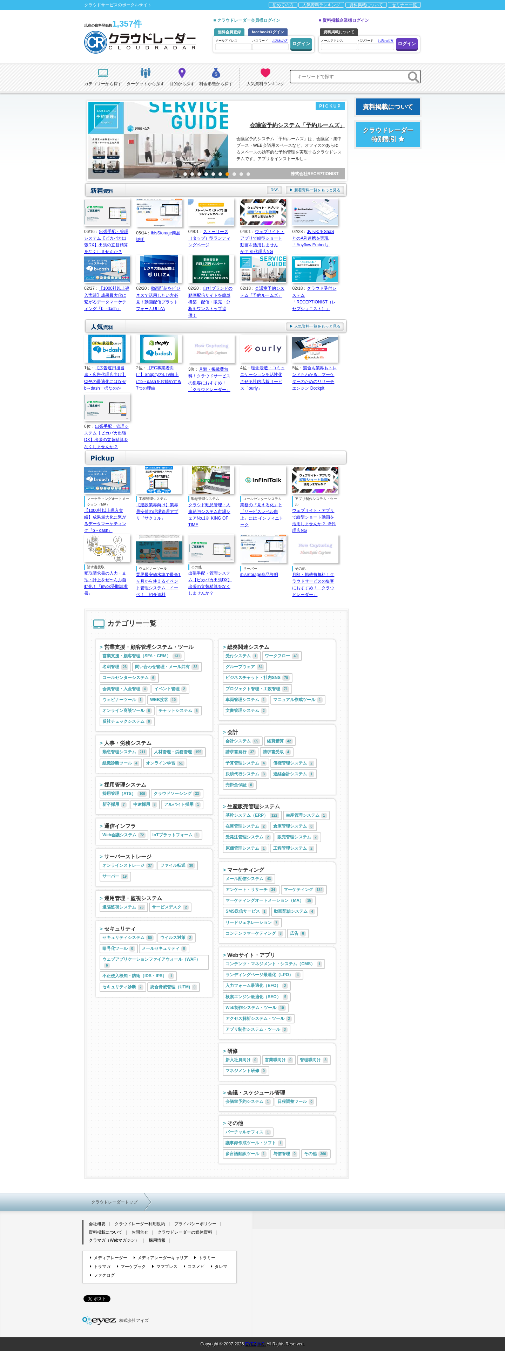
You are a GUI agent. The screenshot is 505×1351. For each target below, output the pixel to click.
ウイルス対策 (176, 938)
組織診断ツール (120, 763)
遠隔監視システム (123, 907)
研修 (232, 1051)
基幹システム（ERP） (252, 815)
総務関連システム (248, 647)
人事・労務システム (128, 743)
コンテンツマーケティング (254, 934)
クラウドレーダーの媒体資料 (184, 1232)
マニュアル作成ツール (298, 700)
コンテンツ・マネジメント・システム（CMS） (273, 964)
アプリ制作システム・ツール (256, 1030)
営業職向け (279, 1060)
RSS (274, 190)
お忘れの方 (280, 40)
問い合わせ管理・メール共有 (167, 667)
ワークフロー (282, 656)
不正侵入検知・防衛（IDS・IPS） (138, 976)
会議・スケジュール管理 (256, 1093)
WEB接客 (163, 700)
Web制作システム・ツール (255, 1008)
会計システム (242, 741)
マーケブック (131, 1266)
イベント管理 (170, 689)
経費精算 (280, 741)
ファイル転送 (177, 866)
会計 (232, 732)
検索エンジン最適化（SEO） (256, 997)
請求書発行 (240, 752)
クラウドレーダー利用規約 (140, 1223)
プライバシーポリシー (195, 1223)
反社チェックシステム (127, 722)
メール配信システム (248, 879)
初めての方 (283, 4)
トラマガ (100, 1266)
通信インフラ (120, 826)
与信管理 (285, 1154)
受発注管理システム (248, 837)
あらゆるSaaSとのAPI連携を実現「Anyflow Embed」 (313, 238)
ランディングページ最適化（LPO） (262, 975)
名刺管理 (115, 667)
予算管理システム (246, 763)
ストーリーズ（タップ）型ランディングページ (209, 238)
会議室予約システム (248, 1102)
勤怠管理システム (124, 752)
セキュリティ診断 (122, 987)
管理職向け (314, 1060)
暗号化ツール (118, 949)
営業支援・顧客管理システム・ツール (149, 647)
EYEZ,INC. (255, 1344)
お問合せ (140, 1232)
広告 (298, 934)
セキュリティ (120, 929)
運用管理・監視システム (133, 898)
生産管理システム (306, 815)
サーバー (115, 876)
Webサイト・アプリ (251, 955)
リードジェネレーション (252, 923)
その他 (235, 1123)
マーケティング (245, 870)
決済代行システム (246, 774)
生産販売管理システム (253, 806)
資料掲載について (366, 4)
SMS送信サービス (246, 911)
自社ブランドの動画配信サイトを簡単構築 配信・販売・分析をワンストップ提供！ (210, 302)
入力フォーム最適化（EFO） (256, 986)
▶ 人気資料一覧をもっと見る (315, 326)
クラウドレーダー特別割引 (388, 135)
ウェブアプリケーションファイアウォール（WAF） (151, 962)
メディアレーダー (108, 1257)
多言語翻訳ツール (246, 1154)
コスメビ (194, 1266)
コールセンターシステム (129, 678)
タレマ (219, 1266)
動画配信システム (294, 911)
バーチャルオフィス (248, 1132)
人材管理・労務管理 (178, 752)
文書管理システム (246, 711)
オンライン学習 (165, 763)
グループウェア (244, 667)
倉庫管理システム (293, 826)
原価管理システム (246, 848)
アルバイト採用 (182, 805)
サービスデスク (170, 907)
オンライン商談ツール (127, 711)
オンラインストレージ (128, 866)
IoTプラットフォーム (176, 835)
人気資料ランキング (321, 4)
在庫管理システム (246, 826)
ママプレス (164, 1266)
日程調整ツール (295, 1102)
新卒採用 (114, 805)
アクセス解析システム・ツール (258, 1019)
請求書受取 (277, 752)
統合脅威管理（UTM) (173, 987)
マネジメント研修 (246, 1071)
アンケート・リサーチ (251, 890)
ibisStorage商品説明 (259, 574)
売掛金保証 (239, 785)
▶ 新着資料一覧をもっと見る (315, 190)
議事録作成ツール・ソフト (254, 1143)
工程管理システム (293, 848)
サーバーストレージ (128, 856)
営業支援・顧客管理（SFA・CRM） (142, 656)
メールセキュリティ (164, 949)
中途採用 (145, 805)
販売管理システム (297, 837)
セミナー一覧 (404, 4)
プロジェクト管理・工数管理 (257, 689)
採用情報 (157, 1240)
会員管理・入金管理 (125, 689)
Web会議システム (124, 835)
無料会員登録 (229, 32)
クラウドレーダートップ (114, 1202)
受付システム (241, 656)
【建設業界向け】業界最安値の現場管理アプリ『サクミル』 (157, 511)
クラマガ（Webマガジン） (114, 1240)
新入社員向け (241, 1060)
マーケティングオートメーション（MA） (269, 901)
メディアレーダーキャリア (161, 1257)
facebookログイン (268, 32)
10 (248, 174)
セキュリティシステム (128, 938)
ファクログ (102, 1275)
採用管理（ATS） (124, 794)
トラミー (204, 1257)
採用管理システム (125, 785)
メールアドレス (233, 44)
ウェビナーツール (122, 700)
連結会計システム (293, 774)
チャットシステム (179, 711)
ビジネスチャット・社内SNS (257, 678)
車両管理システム (246, 700)
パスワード (270, 44)
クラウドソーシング (177, 794)
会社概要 (97, 1223)
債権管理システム (293, 763)
